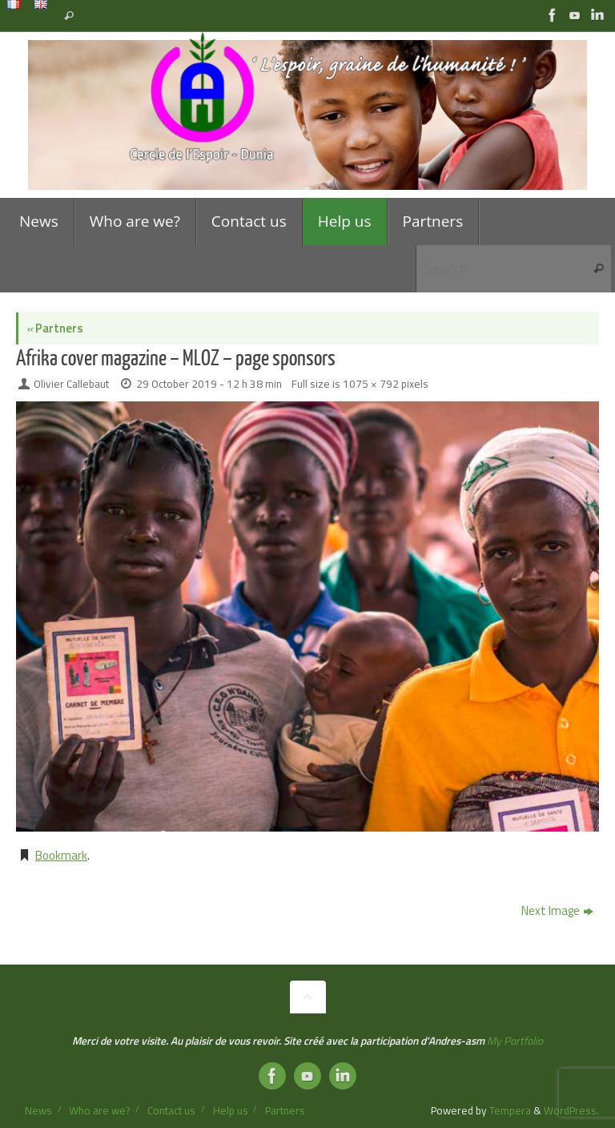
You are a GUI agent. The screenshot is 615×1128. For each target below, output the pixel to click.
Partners (54, 328)
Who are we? (99, 1110)
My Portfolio (515, 1041)
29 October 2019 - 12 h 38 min (209, 384)
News (38, 1110)
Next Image (557, 910)
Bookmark (61, 855)
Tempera (510, 1110)
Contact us (171, 1110)
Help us (230, 1110)
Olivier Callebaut (71, 384)
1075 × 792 (371, 384)
